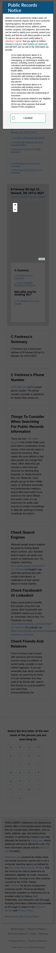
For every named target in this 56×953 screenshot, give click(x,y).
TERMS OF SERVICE (37, 44)
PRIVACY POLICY (13, 44)
